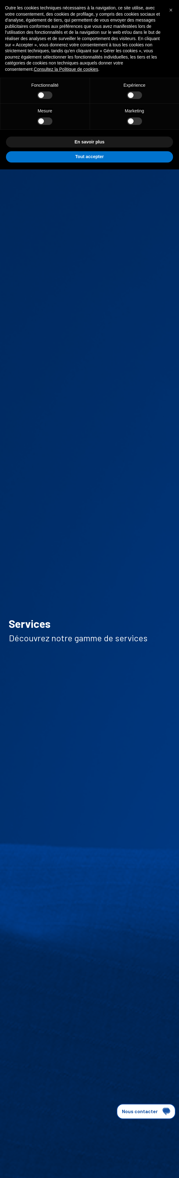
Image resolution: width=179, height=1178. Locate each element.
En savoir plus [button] (90, 141)
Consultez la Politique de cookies (66, 69)
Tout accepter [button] (89, 156)
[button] (171, 10)
